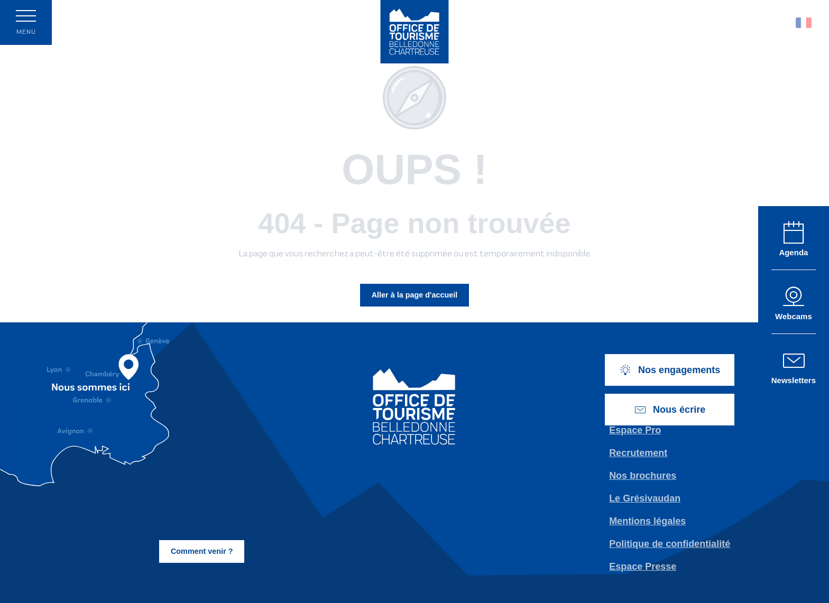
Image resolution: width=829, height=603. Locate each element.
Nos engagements (669, 370)
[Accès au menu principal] (26, 22)
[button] (781, 22)
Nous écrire (669, 409)
